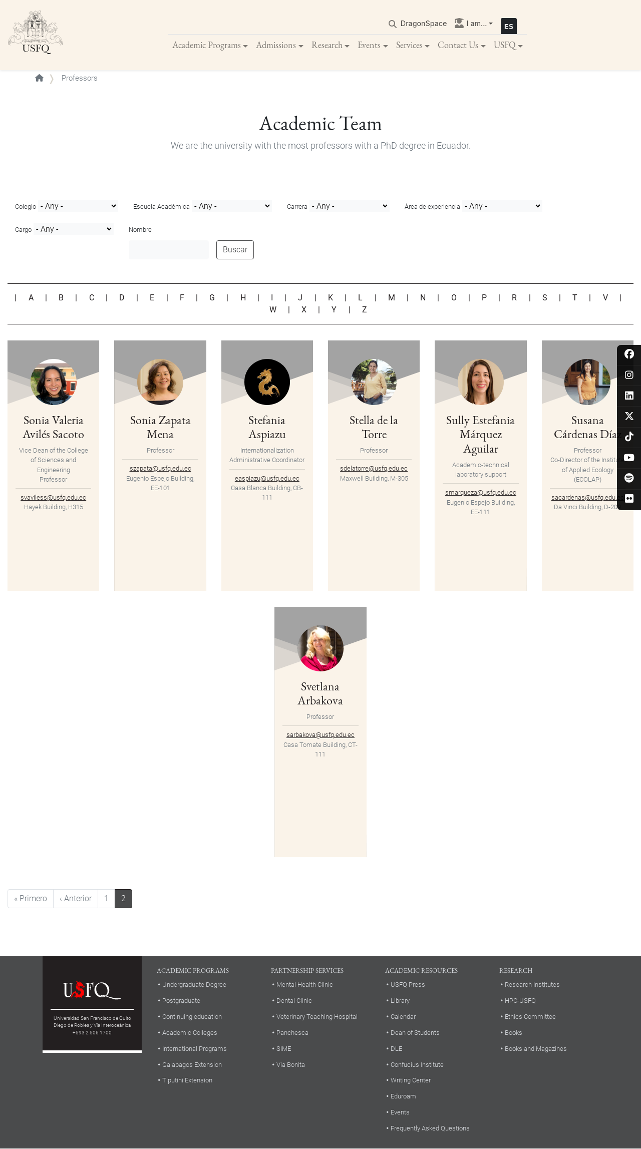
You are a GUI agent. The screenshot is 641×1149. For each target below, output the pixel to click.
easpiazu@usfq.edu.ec (267, 478)
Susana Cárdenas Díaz (587, 427)
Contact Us (458, 45)
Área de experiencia (432, 206)
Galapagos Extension (192, 1064)
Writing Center (411, 1080)
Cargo (23, 229)
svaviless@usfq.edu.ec (53, 497)
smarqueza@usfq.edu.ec (480, 492)
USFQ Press (408, 984)
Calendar (403, 1016)
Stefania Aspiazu (267, 427)
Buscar (235, 249)
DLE (396, 1048)
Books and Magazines (536, 1048)
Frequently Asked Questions (430, 1128)
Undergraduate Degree (194, 984)
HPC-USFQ (520, 1000)
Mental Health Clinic (304, 984)
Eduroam (403, 1096)
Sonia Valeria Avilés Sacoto (53, 427)
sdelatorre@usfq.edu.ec (374, 468)
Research (327, 45)
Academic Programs (206, 45)
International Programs (194, 1048)
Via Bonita (290, 1064)
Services (409, 45)
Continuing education (192, 1016)
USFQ (505, 45)
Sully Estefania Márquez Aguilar (480, 434)
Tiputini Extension (187, 1080)
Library (400, 1000)
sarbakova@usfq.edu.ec (320, 734)
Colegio (25, 206)
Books (513, 1032)
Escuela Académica (161, 206)
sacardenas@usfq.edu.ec (587, 497)
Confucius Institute (417, 1064)
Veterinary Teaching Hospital (317, 1016)
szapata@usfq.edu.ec (160, 468)
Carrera (297, 206)
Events (369, 45)
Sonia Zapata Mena (160, 427)
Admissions (276, 45)
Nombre (140, 229)
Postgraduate (181, 1000)
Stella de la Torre (374, 427)
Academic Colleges (189, 1032)
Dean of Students (415, 1032)
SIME (283, 1048)
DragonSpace (424, 23)
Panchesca (292, 1032)
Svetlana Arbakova (320, 693)
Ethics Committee (530, 1016)
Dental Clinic (294, 1000)
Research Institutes (532, 984)
